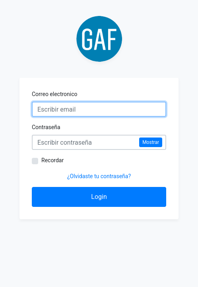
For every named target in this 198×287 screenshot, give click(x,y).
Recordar (52, 160)
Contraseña (46, 127)
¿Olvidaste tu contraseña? (99, 176)
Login (99, 197)
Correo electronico (55, 94)
